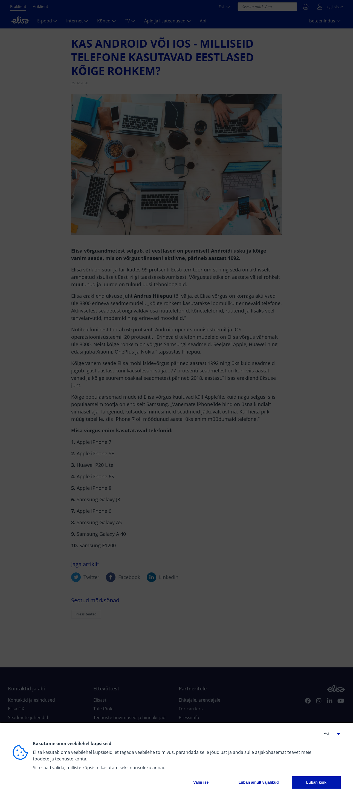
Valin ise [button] (201, 782)
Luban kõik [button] (316, 782)
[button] (330, 733)
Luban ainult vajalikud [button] (258, 782)
